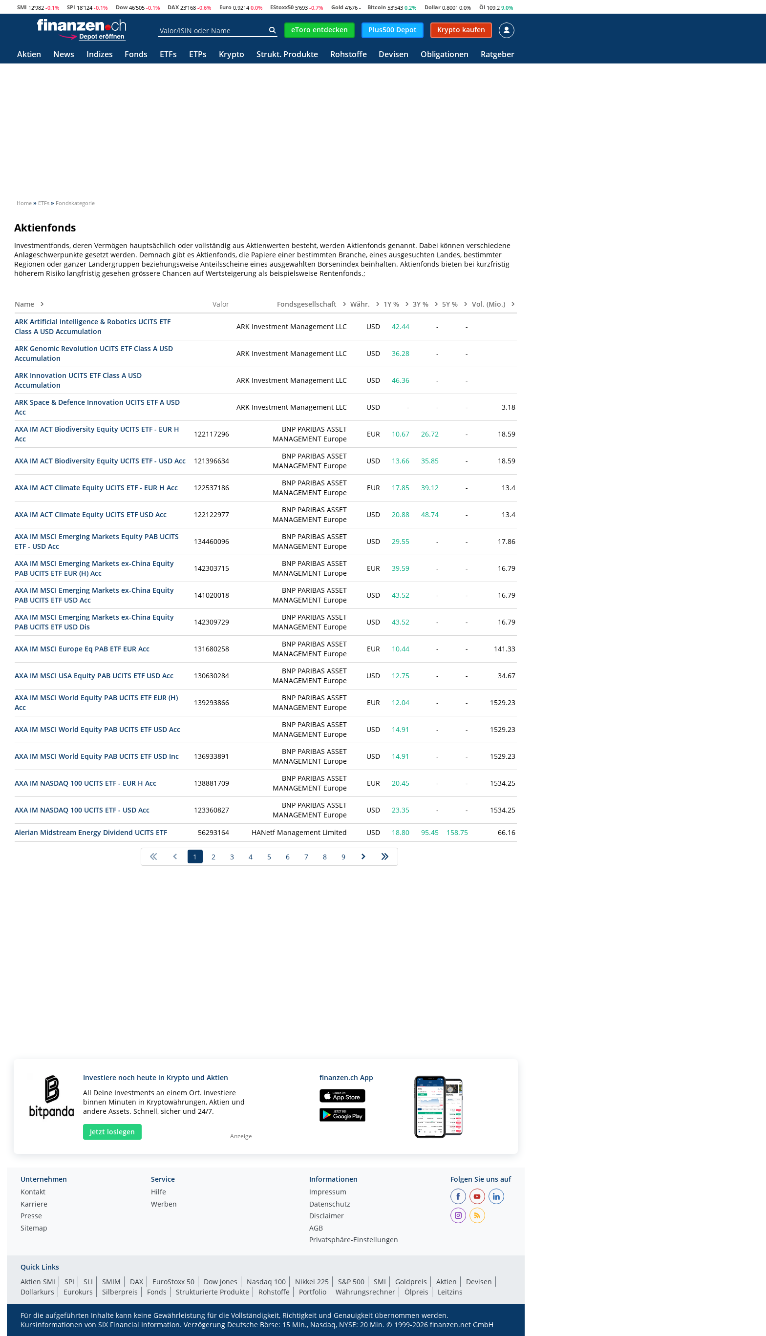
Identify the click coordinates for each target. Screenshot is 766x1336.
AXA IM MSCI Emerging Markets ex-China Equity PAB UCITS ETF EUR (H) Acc (94, 568)
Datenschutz (329, 1205)
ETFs (168, 55)
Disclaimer (326, 1216)
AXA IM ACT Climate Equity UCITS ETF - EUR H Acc (96, 487)
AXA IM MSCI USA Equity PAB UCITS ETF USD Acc (94, 675)
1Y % (392, 304)
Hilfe (158, 1192)
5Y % (451, 304)
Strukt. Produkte (287, 55)
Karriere (34, 1205)
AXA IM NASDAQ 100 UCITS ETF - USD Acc (82, 809)
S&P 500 (351, 1281)
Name (25, 304)
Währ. (361, 304)
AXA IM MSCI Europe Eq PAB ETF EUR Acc (82, 648)
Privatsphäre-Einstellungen (353, 1240)
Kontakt (33, 1192)
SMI (22, 7)
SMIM (111, 1281)
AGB (316, 1228)
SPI (71, 7)
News (63, 55)
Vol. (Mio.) (489, 304)
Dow (122, 7)
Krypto (231, 55)
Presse (31, 1216)
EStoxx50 (282, 7)
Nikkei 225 (312, 1281)
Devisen (393, 55)
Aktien (29, 55)
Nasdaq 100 (266, 1281)
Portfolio (312, 1291)
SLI (88, 1281)
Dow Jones (220, 1281)
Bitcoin (376, 7)
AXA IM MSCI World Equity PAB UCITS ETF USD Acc (97, 729)
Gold (337, 7)
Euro (225, 7)
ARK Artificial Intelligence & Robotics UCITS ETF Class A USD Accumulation (92, 326)
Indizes (99, 55)
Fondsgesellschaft (308, 304)
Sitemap (34, 1228)
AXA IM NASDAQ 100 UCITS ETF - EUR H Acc (85, 783)
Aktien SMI (38, 1281)
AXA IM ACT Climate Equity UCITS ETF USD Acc (91, 514)
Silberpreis (120, 1291)
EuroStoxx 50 (173, 1281)
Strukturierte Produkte (212, 1291)
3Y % (421, 304)
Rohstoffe (348, 55)
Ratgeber (497, 55)
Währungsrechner (365, 1291)
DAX (173, 7)
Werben (164, 1205)
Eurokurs (78, 1291)
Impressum (327, 1192)
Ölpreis (416, 1291)
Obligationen (444, 55)
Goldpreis (411, 1281)
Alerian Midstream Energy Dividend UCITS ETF (91, 832)
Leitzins (450, 1291)
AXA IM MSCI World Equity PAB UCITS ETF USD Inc (97, 756)
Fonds (136, 55)
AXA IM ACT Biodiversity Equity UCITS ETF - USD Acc (100, 460)
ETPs (198, 55)
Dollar (433, 7)
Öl (482, 7)
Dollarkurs (37, 1291)
